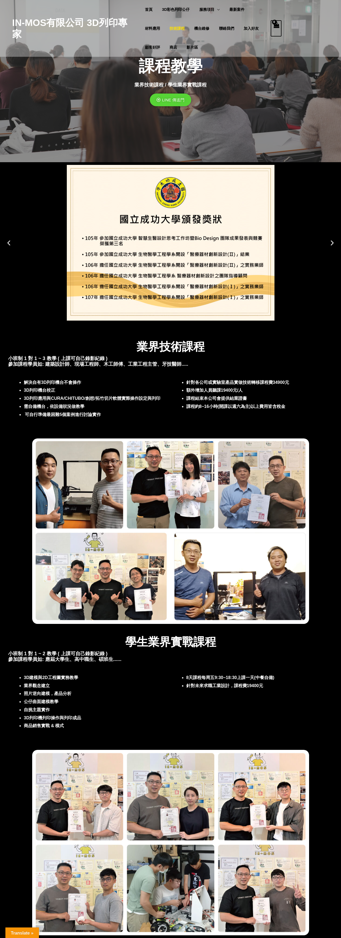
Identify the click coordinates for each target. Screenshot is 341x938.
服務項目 (203, 9)
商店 (171, 47)
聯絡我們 (221, 28)
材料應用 (152, 28)
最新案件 (231, 9)
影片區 (188, 47)
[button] (8, 243)
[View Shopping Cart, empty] (276, 28)
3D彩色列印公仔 (174, 9)
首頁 (149, 9)
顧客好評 (152, 47)
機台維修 (198, 28)
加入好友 (244, 28)
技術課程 (175, 28)
